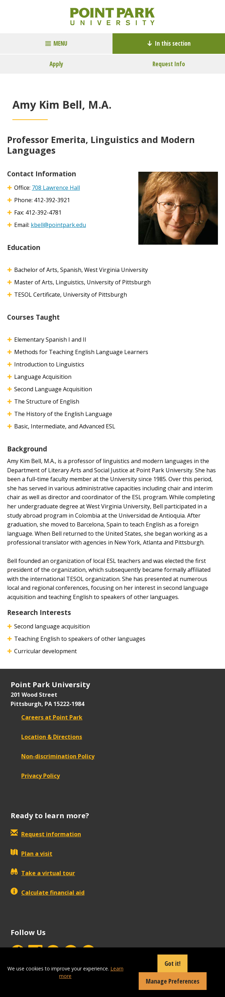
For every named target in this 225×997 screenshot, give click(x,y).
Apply (56, 64)
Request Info (168, 64)
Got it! (172, 963)
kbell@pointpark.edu (58, 225)
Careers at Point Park (46, 717)
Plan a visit (31, 854)
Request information (46, 834)
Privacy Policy (35, 776)
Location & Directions (46, 737)
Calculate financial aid (48, 892)
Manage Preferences (173, 981)
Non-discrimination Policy (52, 756)
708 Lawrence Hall (56, 188)
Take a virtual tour (43, 873)
